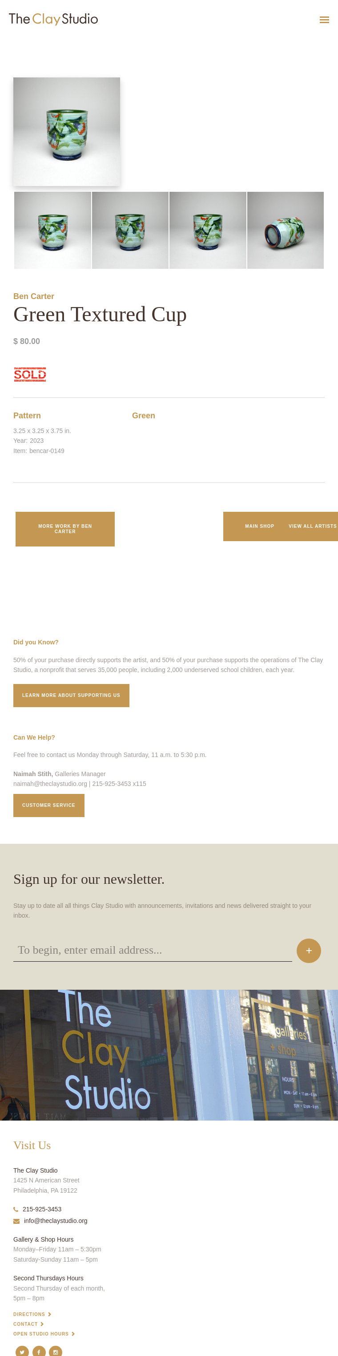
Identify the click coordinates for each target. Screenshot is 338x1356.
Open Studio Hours (41, 1334)
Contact (25, 1324)
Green (143, 415)
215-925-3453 (37, 1209)
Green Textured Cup (18, 41)
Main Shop (259, 526)
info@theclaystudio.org (50, 1220)
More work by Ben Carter (65, 529)
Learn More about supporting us (71, 695)
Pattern (27, 415)
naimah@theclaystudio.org (50, 783)
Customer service (49, 805)
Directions (29, 1314)
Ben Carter (33, 296)
